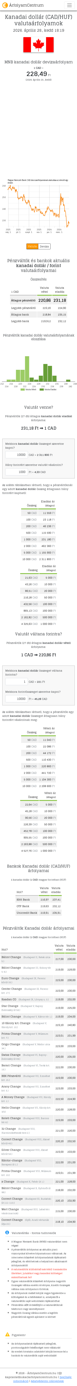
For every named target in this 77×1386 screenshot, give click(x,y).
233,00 (71, 1046)
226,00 (71, 1130)
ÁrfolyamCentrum (23, 5)
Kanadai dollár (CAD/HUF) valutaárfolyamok (38, 20)
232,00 (71, 999)
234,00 (71, 1016)
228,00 (71, 1109)
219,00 (59, 969)
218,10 (59, 1221)
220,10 (59, 1200)
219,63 (45, 906)
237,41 (56, 899)
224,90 (71, 1099)
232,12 (56, 906)
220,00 (59, 1056)
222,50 (59, 1099)
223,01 (59, 1035)
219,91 (45, 912)
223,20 (59, 1025)
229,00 (71, 969)
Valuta (32, 246)
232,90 (71, 1200)
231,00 (71, 1162)
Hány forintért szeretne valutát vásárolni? (34, 465)
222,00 (59, 1067)
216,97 (45, 899)
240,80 (71, 1025)
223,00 (59, 980)
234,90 (71, 1221)
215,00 (59, 1211)
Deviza (44, 246)
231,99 (71, 1035)
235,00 (71, 1056)
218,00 (59, 1190)
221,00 (59, 1130)
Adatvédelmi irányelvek (47, 1381)
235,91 (56, 912)
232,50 (71, 1141)
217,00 (59, 959)
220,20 (59, 1141)
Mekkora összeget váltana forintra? (33, 672)
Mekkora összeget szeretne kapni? (34, 446)
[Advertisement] (38, 132)
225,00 (71, 1007)
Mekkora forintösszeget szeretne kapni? (32, 692)
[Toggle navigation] (69, 5)
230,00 (71, 959)
